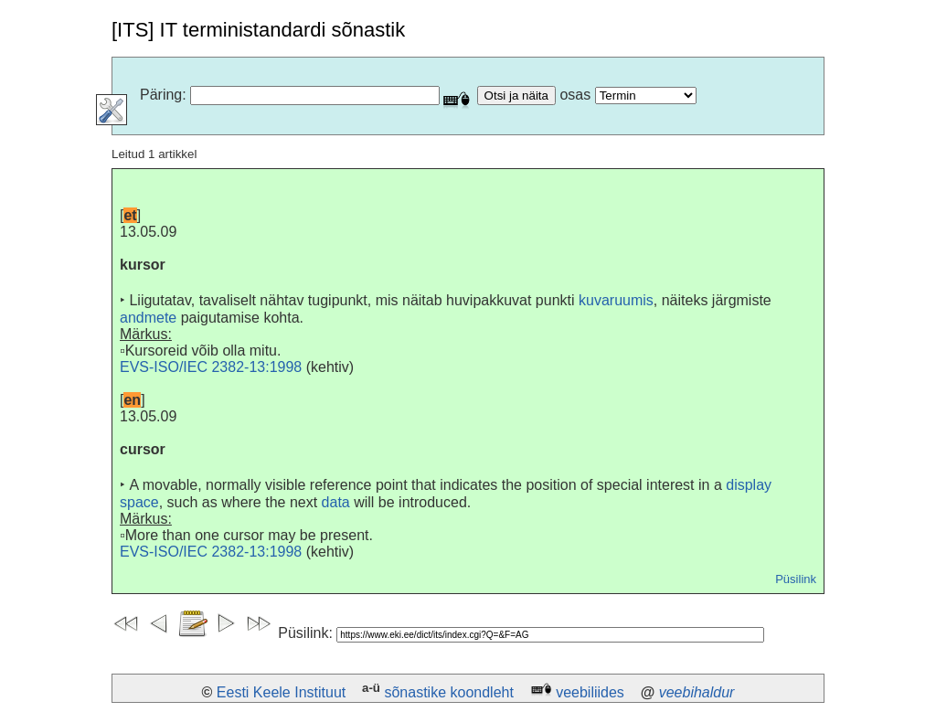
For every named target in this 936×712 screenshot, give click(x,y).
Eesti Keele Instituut (281, 692)
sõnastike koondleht (448, 692)
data (336, 502)
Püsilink (795, 579)
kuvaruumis (616, 300)
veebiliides (590, 692)
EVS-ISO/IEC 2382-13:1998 (211, 367)
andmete (148, 317)
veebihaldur (697, 692)
